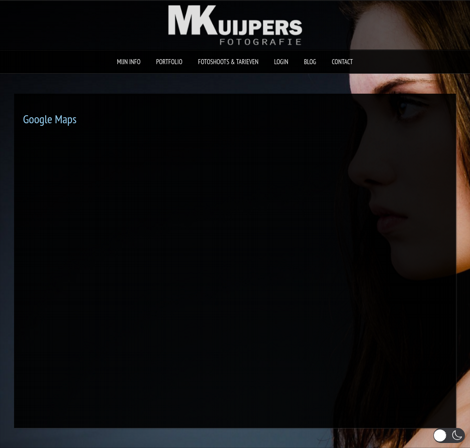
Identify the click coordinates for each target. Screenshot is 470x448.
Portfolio (169, 62)
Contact (342, 62)
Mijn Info (128, 62)
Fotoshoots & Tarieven (228, 62)
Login (281, 62)
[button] (449, 435)
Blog (310, 62)
